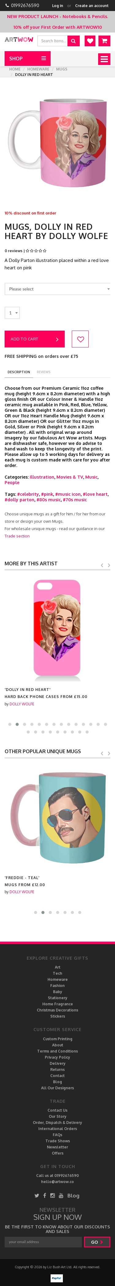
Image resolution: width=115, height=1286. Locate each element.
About (57, 1045)
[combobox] (58, 289)
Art (57, 967)
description (19, 372)
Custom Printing (57, 1039)
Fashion (57, 985)
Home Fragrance (57, 1004)
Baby (57, 991)
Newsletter (57, 1147)
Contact (57, 1075)
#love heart (95, 494)
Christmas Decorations (57, 1010)
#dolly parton (19, 499)
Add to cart (35, 339)
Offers (57, 1153)
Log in (57, 5)
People (12, 482)
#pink (47, 494)
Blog (57, 1081)
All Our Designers (57, 1088)
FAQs (57, 1134)
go (97, 1242)
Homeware (38, 69)
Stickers (57, 1016)
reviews (44, 372)
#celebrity (28, 494)
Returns (57, 1069)
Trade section (17, 535)
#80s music (48, 499)
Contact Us (57, 1110)
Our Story (58, 1116)
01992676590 (25, 5)
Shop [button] (16, 58)
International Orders (57, 1128)
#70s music (75, 499)
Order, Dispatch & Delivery (57, 1122)
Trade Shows (57, 1141)
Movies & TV (69, 477)
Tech (57, 973)
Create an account (92, 5)
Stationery (57, 998)
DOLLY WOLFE (22, 704)
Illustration (42, 477)
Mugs (61, 69)
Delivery (58, 1063)
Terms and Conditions (57, 1051)
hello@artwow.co (57, 1181)
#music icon (68, 494)
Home (15, 69)
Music (91, 477)
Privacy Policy (57, 1057)
